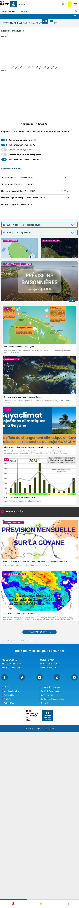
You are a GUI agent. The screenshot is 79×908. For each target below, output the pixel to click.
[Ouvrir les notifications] (63, 4)
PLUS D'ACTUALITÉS (38, 632)
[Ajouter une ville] (75, 16)
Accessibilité (9, 695)
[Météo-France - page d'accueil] (47, 715)
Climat (10, 641)
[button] (75, 4)
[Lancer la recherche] (76, 11)
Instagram (57, 677)
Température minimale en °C (18, 145)
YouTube (74, 677)
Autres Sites (9, 703)
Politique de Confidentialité (52, 699)
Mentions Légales (11, 691)
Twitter (22, 677)
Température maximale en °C (18, 140)
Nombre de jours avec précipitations (21, 154)
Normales (16, 641)
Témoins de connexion (50, 687)
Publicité (7, 699)
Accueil (3, 641)
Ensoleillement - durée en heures (20, 159)
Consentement (47, 695)
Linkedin (39, 677)
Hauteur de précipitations (16, 149)
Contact (44, 703)
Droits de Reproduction (50, 691)
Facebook (4, 677)
